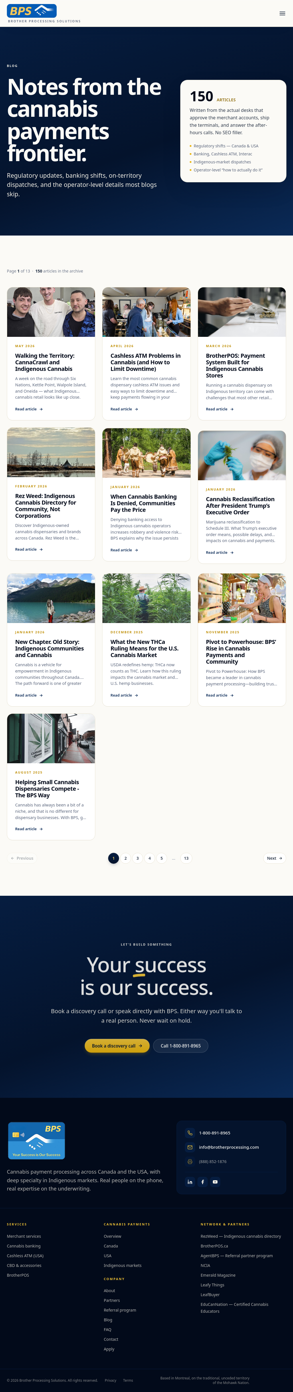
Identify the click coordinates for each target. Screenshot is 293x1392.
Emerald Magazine (218, 1275)
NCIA (205, 1265)
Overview (112, 1236)
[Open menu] (282, 13)
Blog (108, 1319)
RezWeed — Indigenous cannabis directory (241, 1236)
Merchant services (24, 1236)
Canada (111, 1246)
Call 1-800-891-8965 (181, 1050)
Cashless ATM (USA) (25, 1255)
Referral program (120, 1310)
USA (108, 1255)
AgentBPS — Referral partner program (237, 1255)
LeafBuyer (210, 1294)
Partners (112, 1300)
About (109, 1290)
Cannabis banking (24, 1246)
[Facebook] (202, 1182)
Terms (128, 1380)
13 (186, 858)
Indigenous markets (123, 1265)
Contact (111, 1339)
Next (274, 858)
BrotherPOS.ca (214, 1246)
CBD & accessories (24, 1265)
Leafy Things (212, 1285)
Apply (109, 1349)
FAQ (108, 1329)
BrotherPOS (18, 1275)
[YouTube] (215, 1182)
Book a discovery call (117, 1050)
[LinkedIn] (190, 1182)
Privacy (110, 1380)
